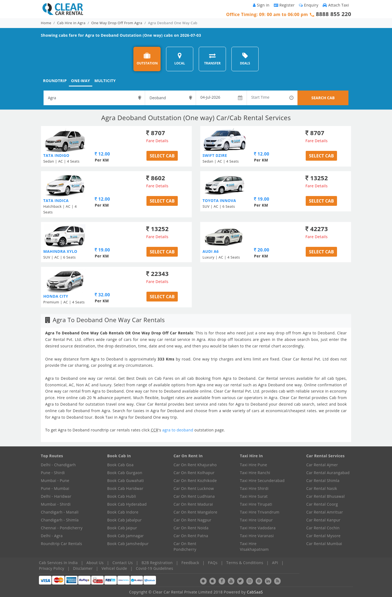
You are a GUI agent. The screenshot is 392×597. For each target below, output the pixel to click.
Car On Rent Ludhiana (194, 496)
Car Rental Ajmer (322, 464)
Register (284, 5)
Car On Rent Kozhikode (195, 480)
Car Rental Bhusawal (325, 496)
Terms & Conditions (244, 562)
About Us (95, 562)
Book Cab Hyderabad (127, 504)
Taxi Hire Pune (253, 464)
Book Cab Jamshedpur (128, 543)
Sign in (261, 5)
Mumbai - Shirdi (56, 504)
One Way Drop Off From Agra (116, 22)
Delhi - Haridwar (56, 496)
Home (46, 22)
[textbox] (94, 98)
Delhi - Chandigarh (58, 464)
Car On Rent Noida (191, 527)
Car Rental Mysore (323, 535)
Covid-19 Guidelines (154, 568)
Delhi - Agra (52, 535)
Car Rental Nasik (321, 488)
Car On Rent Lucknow (194, 488)
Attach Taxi (336, 5)
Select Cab (162, 156)
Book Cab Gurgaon (124, 472)
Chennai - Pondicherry (61, 527)
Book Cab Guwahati (125, 480)
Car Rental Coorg (322, 504)
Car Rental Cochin (322, 527)
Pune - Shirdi (53, 472)
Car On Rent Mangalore (196, 512)
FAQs (213, 562)
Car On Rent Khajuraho (195, 464)
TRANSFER (212, 59)
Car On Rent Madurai (193, 504)
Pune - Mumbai (55, 488)
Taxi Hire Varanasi (257, 535)
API (275, 562)
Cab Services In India (58, 562)
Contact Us (122, 562)
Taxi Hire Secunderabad (262, 480)
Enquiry (308, 5)
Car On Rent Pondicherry (185, 546)
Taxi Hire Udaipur (256, 520)
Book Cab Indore (123, 512)
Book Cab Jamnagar (125, 535)
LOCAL (179, 59)
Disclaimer (83, 568)
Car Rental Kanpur (323, 520)
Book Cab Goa (120, 464)
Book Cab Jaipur (122, 527)
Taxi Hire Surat (254, 496)
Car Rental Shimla (322, 480)
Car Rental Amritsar (324, 512)
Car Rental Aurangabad (328, 472)
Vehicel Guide (114, 568)
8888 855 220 (333, 14)
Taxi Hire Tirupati (256, 504)
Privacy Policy (51, 568)
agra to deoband (178, 430)
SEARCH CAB (323, 97)
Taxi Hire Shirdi (254, 488)
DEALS (245, 59)
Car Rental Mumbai (324, 543)
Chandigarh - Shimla (60, 520)
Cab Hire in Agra (71, 22)
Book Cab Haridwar (125, 488)
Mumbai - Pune (55, 480)
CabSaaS (255, 592)
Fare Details (157, 140)
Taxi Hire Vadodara (257, 527)
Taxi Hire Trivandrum (259, 512)
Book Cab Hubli (121, 496)
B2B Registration (157, 562)
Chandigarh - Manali (60, 512)
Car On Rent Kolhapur (194, 472)
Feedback (190, 562)
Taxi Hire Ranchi (255, 472)
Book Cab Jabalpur (124, 520)
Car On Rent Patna (191, 535)
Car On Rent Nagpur (193, 520)
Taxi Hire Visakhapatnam (254, 546)
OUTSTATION (147, 59)
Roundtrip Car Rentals (61, 543)
